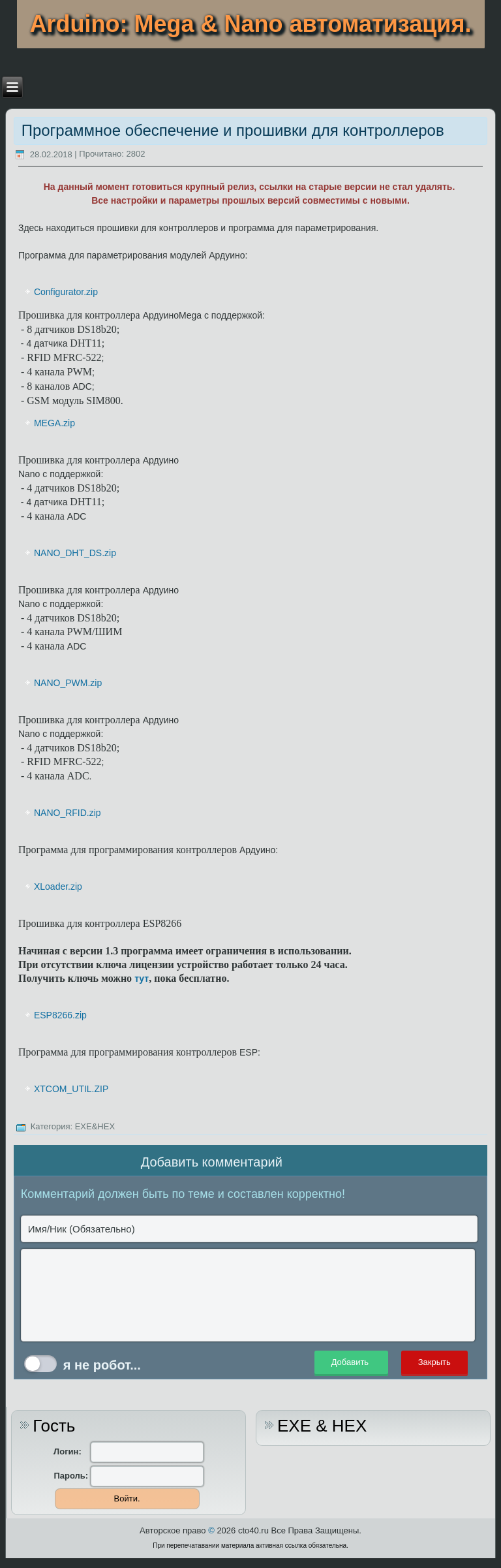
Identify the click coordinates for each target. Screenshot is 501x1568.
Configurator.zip (66, 292)
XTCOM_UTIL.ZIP (71, 1089)
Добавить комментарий (211, 1162)
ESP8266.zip (60, 1015)
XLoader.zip (58, 886)
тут (141, 978)
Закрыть (434, 1363)
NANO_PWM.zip (68, 683)
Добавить (351, 1363)
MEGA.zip (54, 423)
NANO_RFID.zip (67, 813)
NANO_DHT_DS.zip (75, 553)
